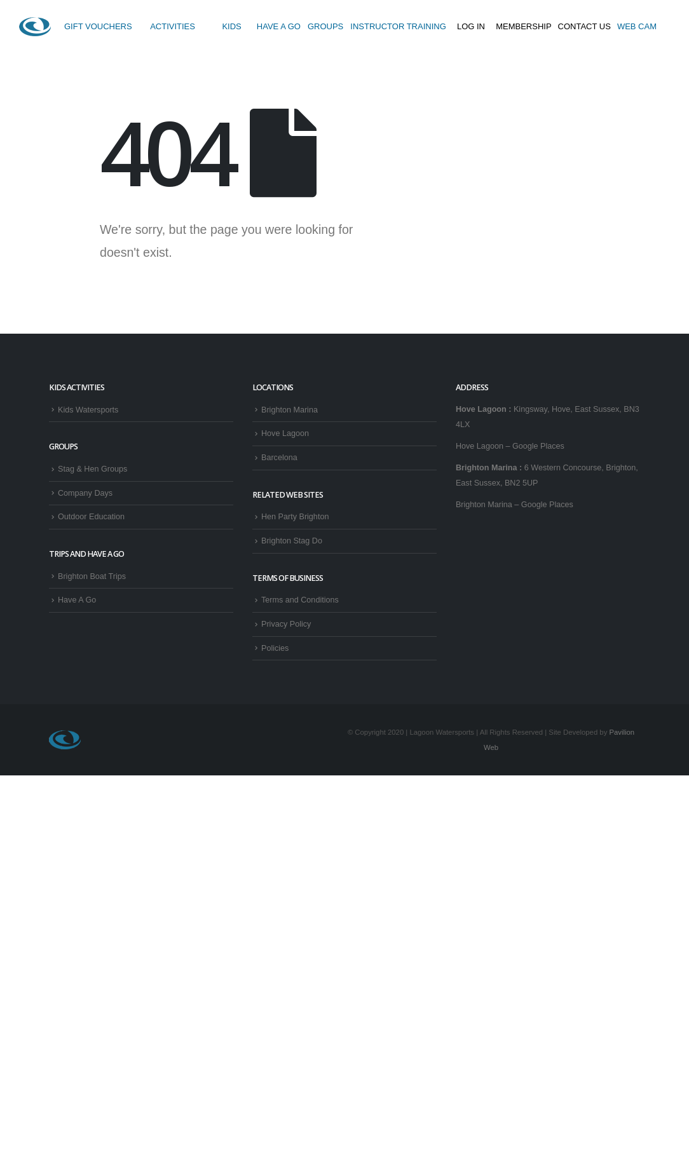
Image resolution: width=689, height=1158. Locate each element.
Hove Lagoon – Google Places (510, 446)
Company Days (85, 493)
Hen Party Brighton (295, 516)
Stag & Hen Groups (92, 469)
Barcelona (279, 457)
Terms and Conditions (300, 600)
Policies (275, 648)
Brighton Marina (289, 409)
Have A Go (77, 600)
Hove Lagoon (285, 433)
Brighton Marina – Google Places (514, 504)
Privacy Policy (286, 624)
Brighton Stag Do (291, 540)
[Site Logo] (35, 26)
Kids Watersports (88, 409)
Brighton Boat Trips (92, 576)
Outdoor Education (91, 516)
